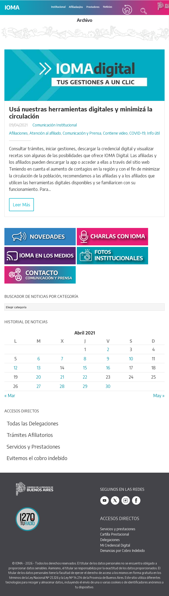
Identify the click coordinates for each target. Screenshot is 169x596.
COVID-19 (137, 133)
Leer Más (21, 204)
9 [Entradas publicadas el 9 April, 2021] (108, 358)
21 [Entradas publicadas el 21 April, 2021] (62, 377)
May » (159, 395)
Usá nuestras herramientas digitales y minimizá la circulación (80, 112)
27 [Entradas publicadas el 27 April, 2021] (39, 386)
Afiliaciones (18, 133)
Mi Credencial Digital (115, 545)
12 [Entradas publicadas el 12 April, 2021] (15, 367)
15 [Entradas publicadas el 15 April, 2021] (85, 367)
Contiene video (115, 133)
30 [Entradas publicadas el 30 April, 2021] (108, 386)
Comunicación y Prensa (82, 133)
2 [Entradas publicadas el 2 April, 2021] (108, 349)
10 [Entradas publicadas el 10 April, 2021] (131, 358)
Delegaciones (110, 540)
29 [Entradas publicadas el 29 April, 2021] (85, 386)
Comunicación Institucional (55, 124)
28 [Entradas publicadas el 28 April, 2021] (62, 386)
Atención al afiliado (45, 133)
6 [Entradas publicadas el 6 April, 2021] (38, 358)
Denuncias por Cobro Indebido (122, 550)
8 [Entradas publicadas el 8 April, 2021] (85, 358)
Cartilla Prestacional (114, 534)
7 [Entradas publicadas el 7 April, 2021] (62, 358)
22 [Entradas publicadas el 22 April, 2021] (85, 377)
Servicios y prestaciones (117, 529)
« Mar (9, 395)
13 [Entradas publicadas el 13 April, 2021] (38, 367)
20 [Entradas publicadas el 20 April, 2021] (38, 377)
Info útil (153, 133)
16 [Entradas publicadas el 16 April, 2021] (108, 367)
